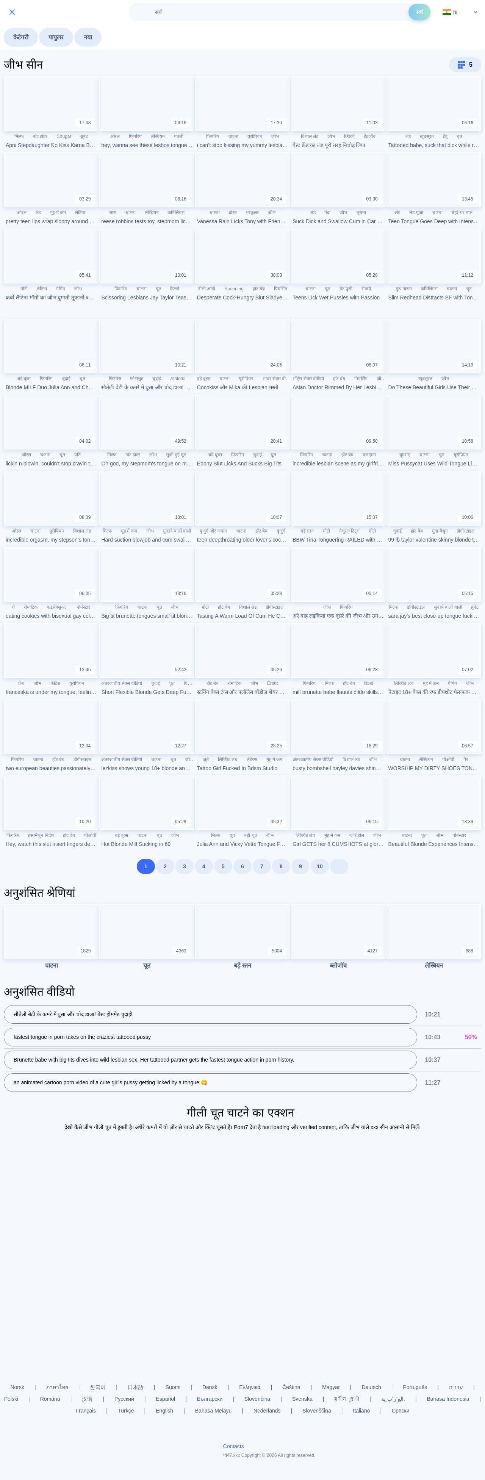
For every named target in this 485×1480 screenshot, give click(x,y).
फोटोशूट (136, 378)
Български (209, 1399)
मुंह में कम (58, 212)
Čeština (291, 1387)
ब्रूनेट (84, 136)
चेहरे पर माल (461, 212)
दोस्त (233, 212)
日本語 (136, 1387)
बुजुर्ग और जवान (213, 531)
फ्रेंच (21, 683)
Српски (400, 1411)
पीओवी (448, 759)
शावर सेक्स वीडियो (278, 378)
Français (85, 1411)
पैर (465, 759)
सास (112, 212)
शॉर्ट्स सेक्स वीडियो (308, 378)
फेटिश (55, 683)
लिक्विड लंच (403, 683)
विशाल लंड (309, 136)
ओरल (115, 136)
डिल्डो (174, 288)
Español (165, 1399)
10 (320, 866)
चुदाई (66, 378)
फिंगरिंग (135, 136)
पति (77, 454)
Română (50, 1399)
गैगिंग (60, 288)
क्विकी (349, 136)
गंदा (327, 212)
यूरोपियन (254, 136)
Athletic (177, 378)
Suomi (173, 1387)
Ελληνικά (249, 1387)
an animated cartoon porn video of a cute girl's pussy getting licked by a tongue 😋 (110, 1082)
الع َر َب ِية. (393, 1399)
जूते (206, 759)
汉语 (87, 1399)
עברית (456, 1387)
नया (88, 37)
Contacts (233, 1446)
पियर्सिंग (280, 288)
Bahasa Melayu (213, 1411)
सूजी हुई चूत (176, 454)
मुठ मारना (403, 288)
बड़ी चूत (250, 835)
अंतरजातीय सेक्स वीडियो (121, 683)
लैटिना (80, 212)
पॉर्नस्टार (83, 607)
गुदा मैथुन (439, 531)
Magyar (331, 1387)
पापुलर (56, 37)
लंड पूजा (416, 212)
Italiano (361, 1411)
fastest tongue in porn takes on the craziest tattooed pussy (82, 1037)
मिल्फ (18, 136)
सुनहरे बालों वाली (177, 531)
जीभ (275, 136)
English (164, 1411)
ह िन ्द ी (346, 1399)
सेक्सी (366, 288)
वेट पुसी (346, 288)
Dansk (209, 1387)
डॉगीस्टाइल (465, 531)
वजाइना (369, 454)
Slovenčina (257, 1399)
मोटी (24, 288)
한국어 (98, 1387)
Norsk (17, 1387)
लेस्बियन (158, 136)
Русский (124, 1399)
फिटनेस (115, 378)
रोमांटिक (31, 607)
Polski (11, 1399)
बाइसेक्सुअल (57, 607)
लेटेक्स (252, 759)
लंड (408, 136)
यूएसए (404, 454)
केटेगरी (20, 37)
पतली (178, 136)
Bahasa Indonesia (448, 1399)
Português (415, 1387)
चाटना (233, 136)
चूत (459, 136)
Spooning (234, 288)
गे (13, 607)
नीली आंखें (206, 288)
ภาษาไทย (57, 1387)
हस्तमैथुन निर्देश (40, 835)
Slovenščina (316, 1411)
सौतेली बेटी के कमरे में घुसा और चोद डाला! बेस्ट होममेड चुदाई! (73, 1014)
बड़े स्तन (307, 531)
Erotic (273, 683)
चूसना (361, 212)
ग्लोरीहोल (356, 835)
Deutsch (371, 1387)
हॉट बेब (259, 288)
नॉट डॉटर (40, 136)
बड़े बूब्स (24, 378)
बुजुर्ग (281, 531)
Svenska (302, 1399)
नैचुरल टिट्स (349, 531)
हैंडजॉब (369, 136)
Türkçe (126, 1411)
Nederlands (267, 1411)
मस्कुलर (252, 212)
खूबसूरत (427, 136)
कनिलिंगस (176, 212)
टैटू (445, 136)
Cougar (63, 136)
